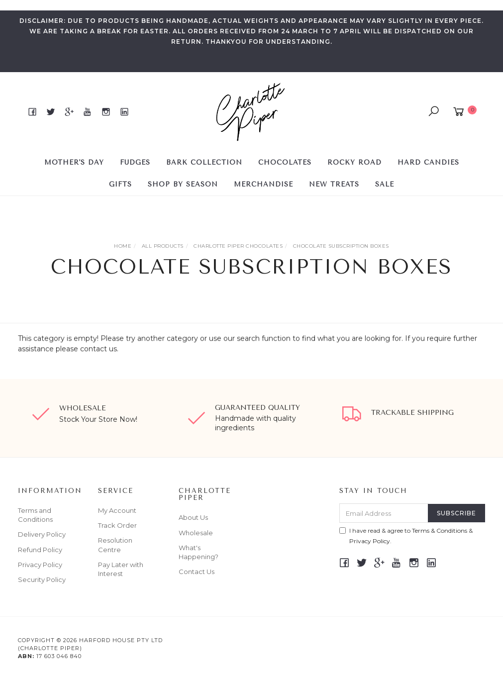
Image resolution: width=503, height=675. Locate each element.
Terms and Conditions (35, 514)
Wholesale (196, 533)
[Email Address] (383, 513)
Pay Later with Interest (120, 569)
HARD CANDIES (428, 162)
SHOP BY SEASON (183, 184)
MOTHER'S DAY (74, 162)
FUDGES (135, 162)
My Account (117, 510)
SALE (384, 184)
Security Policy (42, 579)
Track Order (117, 525)
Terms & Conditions (439, 530)
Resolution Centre (115, 544)
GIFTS (120, 184)
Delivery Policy (42, 534)
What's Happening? (198, 552)
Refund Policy (40, 550)
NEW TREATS (334, 184)
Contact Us (196, 572)
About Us (193, 517)
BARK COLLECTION (204, 162)
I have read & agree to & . (406, 536)
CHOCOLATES (284, 162)
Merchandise (263, 184)
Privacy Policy (40, 565)
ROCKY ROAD (354, 162)
